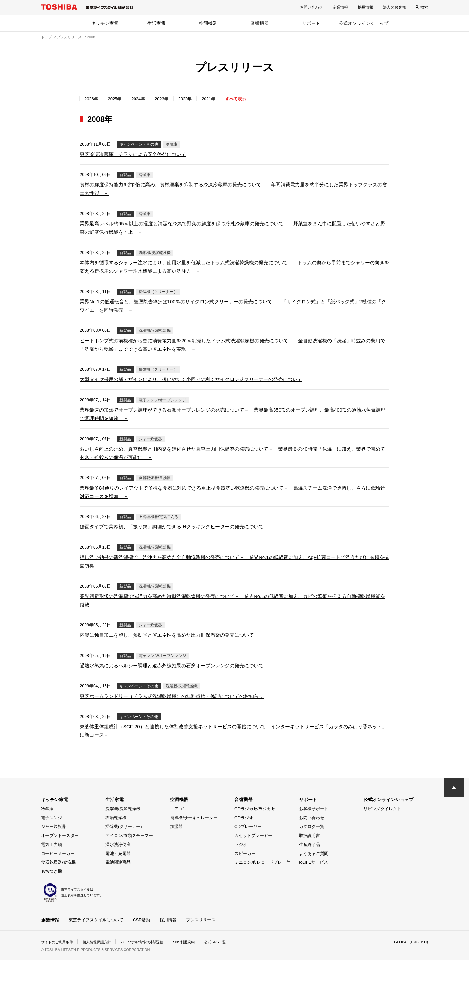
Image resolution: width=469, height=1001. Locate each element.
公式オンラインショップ (363, 23)
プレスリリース (200, 961)
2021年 (222, 98)
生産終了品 (309, 885)
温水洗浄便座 (118, 885)
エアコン (178, 850)
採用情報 (365, 7)
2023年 (170, 98)
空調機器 (208, 23)
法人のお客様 (394, 7)
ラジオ (240, 885)
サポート (311, 23)
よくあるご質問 (313, 894)
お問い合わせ (311, 7)
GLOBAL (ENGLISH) (410, 983)
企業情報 (340, 7)
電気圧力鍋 (51, 885)
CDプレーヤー (248, 867)
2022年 (196, 98)
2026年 (92, 98)
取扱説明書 (309, 876)
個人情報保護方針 (100, 983)
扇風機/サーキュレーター (193, 858)
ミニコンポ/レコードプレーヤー (264, 903)
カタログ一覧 (311, 867)
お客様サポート (313, 850)
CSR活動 (141, 961)
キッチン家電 (104, 23)
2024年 (144, 98)
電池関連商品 (118, 903)
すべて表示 (251, 98)
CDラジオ (243, 858)
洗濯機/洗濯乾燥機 (122, 850)
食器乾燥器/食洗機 (58, 903)
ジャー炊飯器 (53, 867)
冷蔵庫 (47, 850)
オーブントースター (60, 876)
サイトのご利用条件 (58, 983)
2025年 (118, 98)
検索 (424, 7)
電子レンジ (51, 858)
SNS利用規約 (194, 983)
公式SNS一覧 (227, 983)
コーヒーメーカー (58, 894)
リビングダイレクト (382, 850)
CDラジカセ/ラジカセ (254, 850)
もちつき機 (51, 912)
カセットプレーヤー (253, 876)
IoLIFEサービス (313, 903)
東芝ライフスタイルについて (96, 961)
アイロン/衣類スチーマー (129, 876)
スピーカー (244, 894)
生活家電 (156, 23)
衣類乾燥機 (115, 858)
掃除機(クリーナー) (123, 867)
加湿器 (176, 867)
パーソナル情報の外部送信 (149, 983)
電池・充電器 (118, 894)
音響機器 (260, 23)
